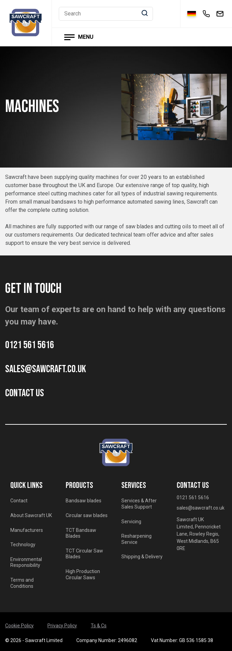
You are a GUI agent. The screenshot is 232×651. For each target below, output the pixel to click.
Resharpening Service (136, 539)
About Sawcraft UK (31, 515)
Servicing (131, 521)
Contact (18, 500)
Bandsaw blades (83, 500)
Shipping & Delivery (142, 556)
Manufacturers (26, 530)
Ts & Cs (99, 625)
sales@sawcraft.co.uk (45, 369)
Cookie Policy (19, 625)
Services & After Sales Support (139, 504)
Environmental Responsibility (26, 562)
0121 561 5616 (29, 345)
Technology (22, 544)
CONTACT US (24, 393)
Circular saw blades (87, 515)
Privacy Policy (62, 625)
